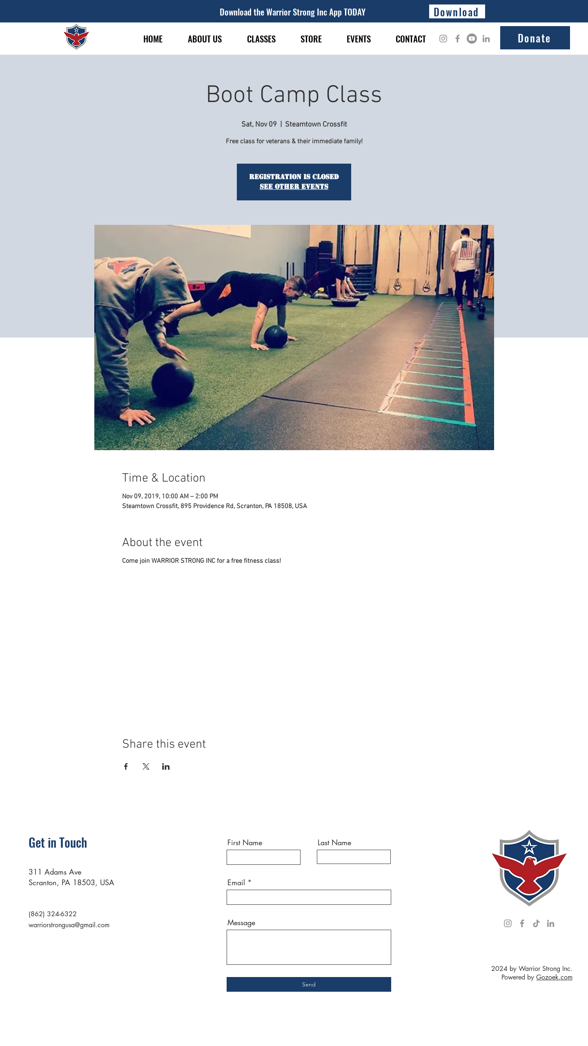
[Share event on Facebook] (126, 766)
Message (241, 922)
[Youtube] (472, 38)
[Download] (457, 11)
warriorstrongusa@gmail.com (69, 925)
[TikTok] (536, 923)
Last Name (334, 842)
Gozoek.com (554, 977)
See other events (294, 186)
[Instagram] (443, 38)
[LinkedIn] (486, 38)
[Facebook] (457, 38)
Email (236, 882)
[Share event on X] (146, 766)
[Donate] (535, 37)
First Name (244, 842)
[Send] (309, 984)
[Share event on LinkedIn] (166, 766)
